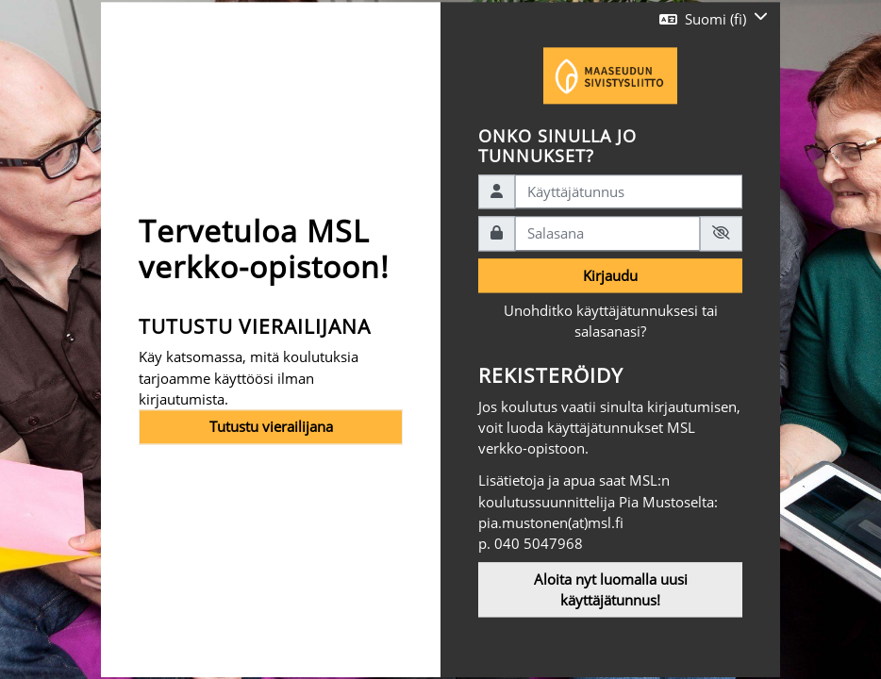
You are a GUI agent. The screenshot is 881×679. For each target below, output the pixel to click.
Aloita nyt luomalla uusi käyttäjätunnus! (611, 589)
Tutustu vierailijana (271, 427)
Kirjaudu (610, 275)
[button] (713, 19)
